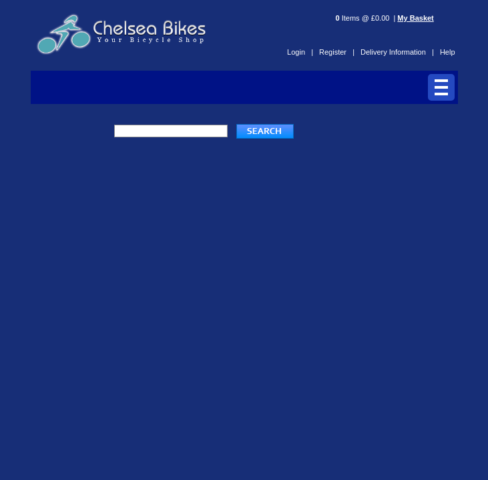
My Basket (415, 18)
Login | (300, 52)
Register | (336, 52)
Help (447, 52)
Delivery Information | (397, 52)
